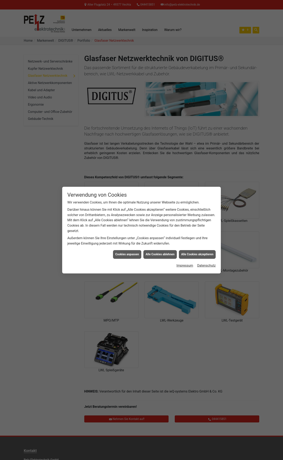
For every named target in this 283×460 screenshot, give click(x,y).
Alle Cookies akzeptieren (197, 242)
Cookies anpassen (127, 242)
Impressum (184, 254)
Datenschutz (206, 254)
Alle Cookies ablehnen (160, 242)
